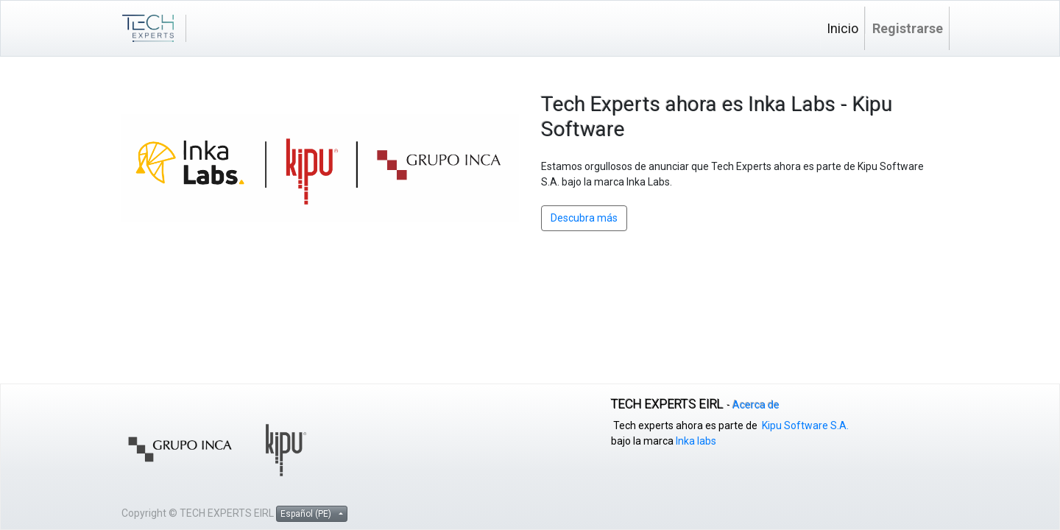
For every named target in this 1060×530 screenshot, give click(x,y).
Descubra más (584, 218)
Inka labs (696, 441)
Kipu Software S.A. (805, 425)
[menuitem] (842, 28)
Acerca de (756, 405)
